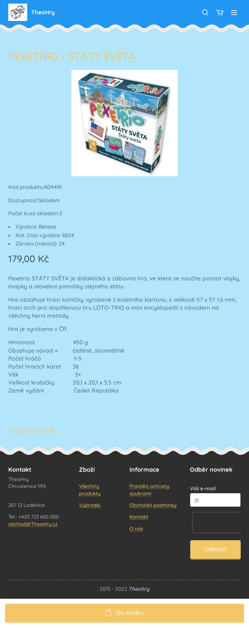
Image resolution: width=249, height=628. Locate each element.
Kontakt (138, 517)
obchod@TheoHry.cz (32, 524)
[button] (205, 12)
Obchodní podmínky (153, 505)
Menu (234, 12)
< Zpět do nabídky (33, 430)
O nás (136, 528)
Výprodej (90, 505)
